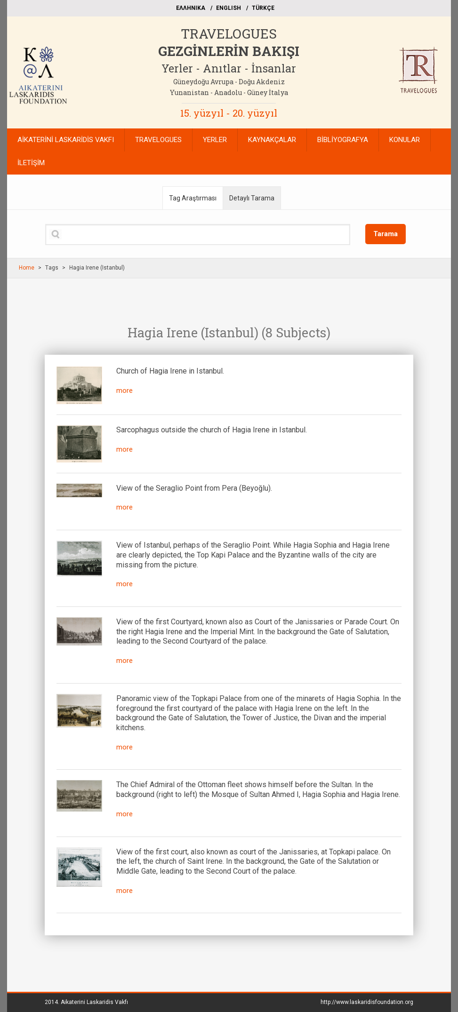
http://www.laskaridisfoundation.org (367, 1002)
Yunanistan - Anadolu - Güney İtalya (229, 92)
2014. (86, 1002)
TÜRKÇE (263, 8)
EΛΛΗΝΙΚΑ (190, 8)
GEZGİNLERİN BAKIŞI (228, 51)
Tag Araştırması (193, 198)
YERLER (215, 139)
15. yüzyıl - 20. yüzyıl (228, 113)
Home (26, 267)
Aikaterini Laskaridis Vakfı (94, 1002)
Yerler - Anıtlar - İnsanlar (228, 68)
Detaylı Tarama (251, 198)
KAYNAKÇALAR (272, 139)
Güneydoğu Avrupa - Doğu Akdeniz (229, 81)
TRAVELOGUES (229, 33)
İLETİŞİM (31, 163)
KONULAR (404, 139)
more (124, 390)
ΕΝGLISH (228, 8)
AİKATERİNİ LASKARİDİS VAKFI (65, 139)
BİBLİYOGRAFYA (342, 139)
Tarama (385, 234)
